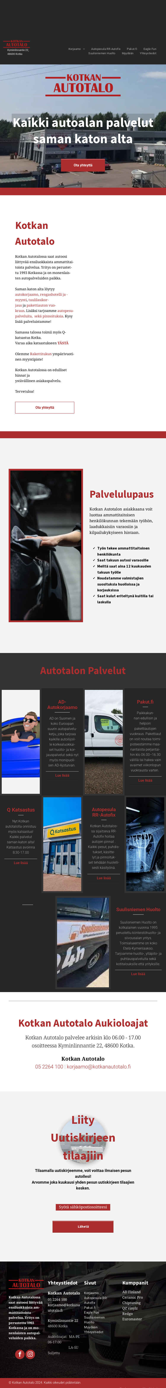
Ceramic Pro (132, 1297)
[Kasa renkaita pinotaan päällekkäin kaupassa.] (145, 308)
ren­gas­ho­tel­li (51, 294)
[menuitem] (76, 49)
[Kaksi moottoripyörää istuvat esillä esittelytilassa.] (103, 308)
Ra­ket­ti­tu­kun (41, 353)
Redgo (127, 1313)
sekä (38, 316)
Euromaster (132, 1319)
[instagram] (30, 1355)
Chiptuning (131, 1302)
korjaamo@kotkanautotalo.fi (99, 1067)
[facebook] (20, 1355)
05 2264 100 (49, 1067)
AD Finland (131, 1292)
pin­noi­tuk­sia (53, 316)
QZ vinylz (130, 1308)
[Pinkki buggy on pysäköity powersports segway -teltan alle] (145, 243)
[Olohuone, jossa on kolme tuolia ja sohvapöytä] (103, 243)
